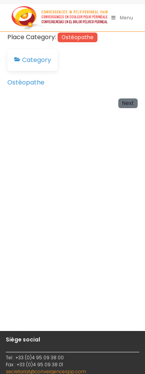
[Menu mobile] (122, 17)
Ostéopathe (77, 37)
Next (128, 103)
